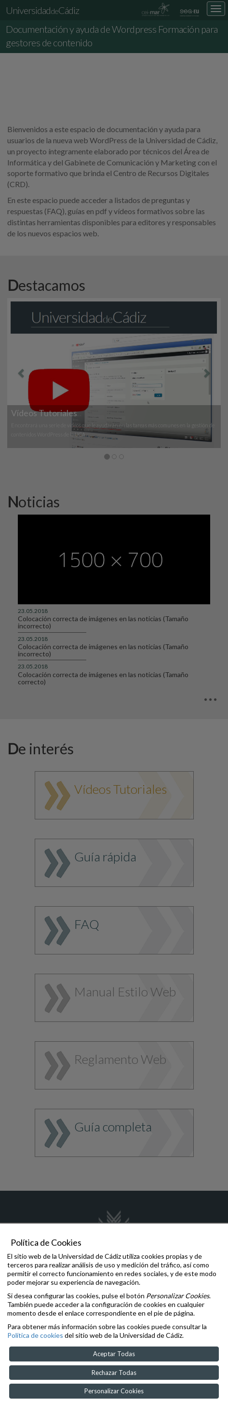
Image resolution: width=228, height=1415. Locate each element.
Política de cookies (35, 1335)
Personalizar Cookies (114, 1391)
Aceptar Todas (114, 1354)
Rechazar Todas (114, 1372)
